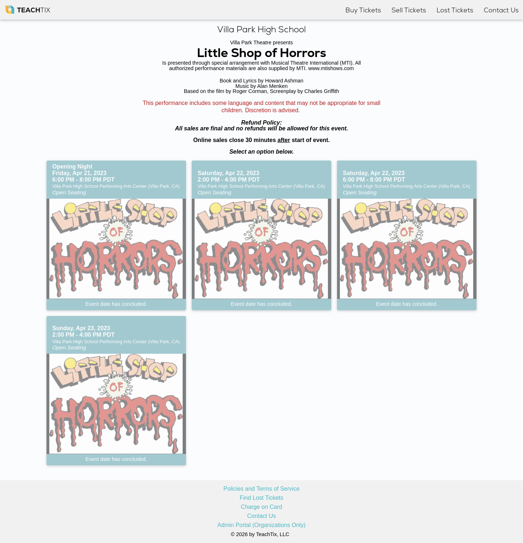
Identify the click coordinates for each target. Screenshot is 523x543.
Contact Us (261, 516)
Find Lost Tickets (261, 498)
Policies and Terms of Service (261, 489)
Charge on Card (261, 507)
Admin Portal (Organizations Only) (262, 525)
